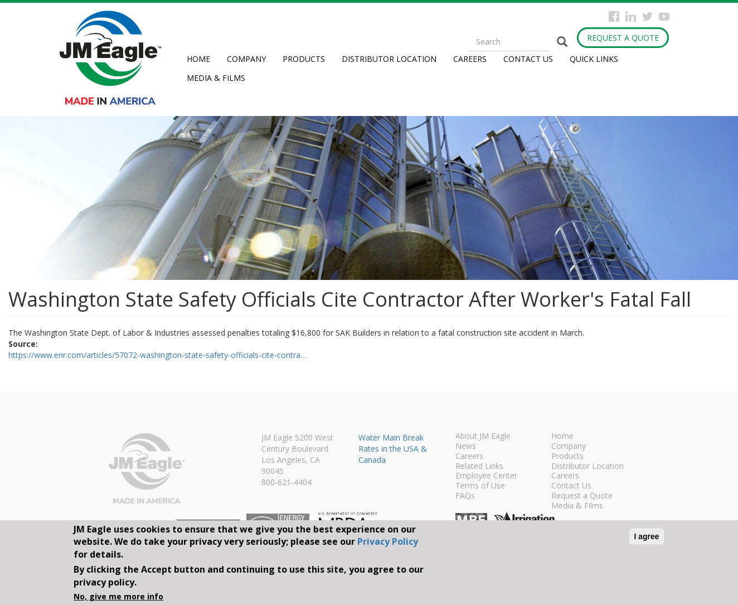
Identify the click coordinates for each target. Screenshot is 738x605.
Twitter (647, 16)
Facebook (614, 16)
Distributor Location (389, 59)
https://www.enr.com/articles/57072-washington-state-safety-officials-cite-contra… (157, 355)
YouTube (664, 16)
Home (198, 59)
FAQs (465, 496)
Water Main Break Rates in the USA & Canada (392, 448)
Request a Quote (623, 37)
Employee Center (486, 476)
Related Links (479, 466)
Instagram (630, 16)
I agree (646, 536)
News (465, 446)
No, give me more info (118, 596)
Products (304, 59)
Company (246, 59)
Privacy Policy (387, 541)
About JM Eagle (483, 436)
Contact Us (528, 59)
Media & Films (216, 77)
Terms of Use (480, 486)
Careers (470, 59)
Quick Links (594, 59)
